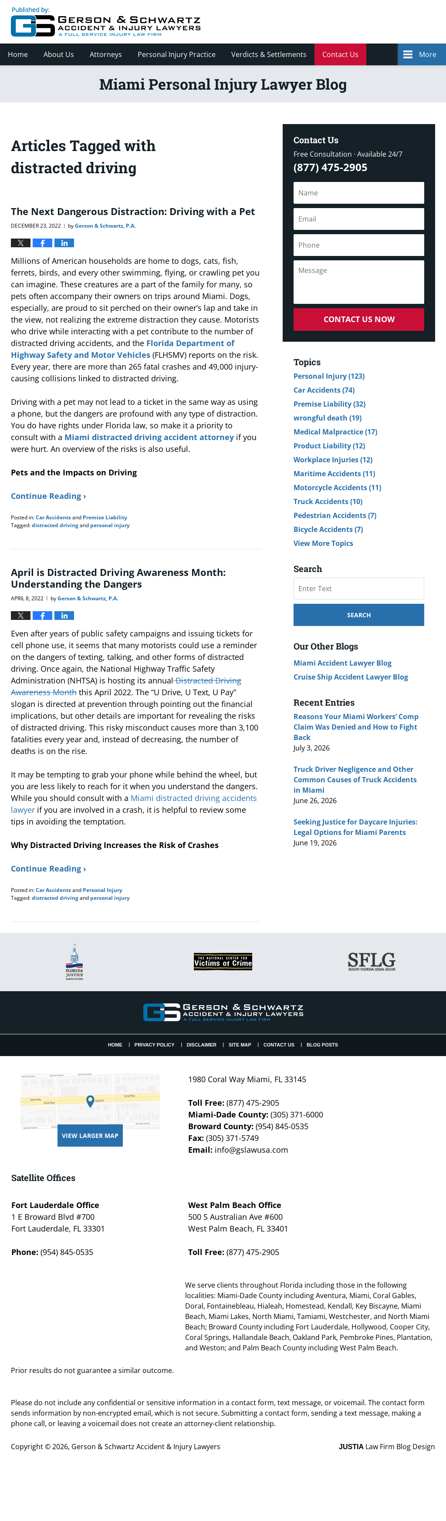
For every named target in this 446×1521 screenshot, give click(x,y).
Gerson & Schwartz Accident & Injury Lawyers (145, 1446)
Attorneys (106, 54)
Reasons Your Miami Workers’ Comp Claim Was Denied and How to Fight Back (356, 727)
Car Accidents (53, 517)
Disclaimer (201, 1044)
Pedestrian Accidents (335, 515)
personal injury (110, 525)
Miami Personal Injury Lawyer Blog (105, 22)
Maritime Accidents (334, 473)
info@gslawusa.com (251, 1149)
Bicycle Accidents (328, 529)
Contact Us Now (359, 319)
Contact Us (340, 54)
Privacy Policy (155, 1044)
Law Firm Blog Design (387, 1446)
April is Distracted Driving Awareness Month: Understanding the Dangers (118, 577)
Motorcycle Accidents (337, 487)
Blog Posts (322, 1044)
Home (18, 54)
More (427, 54)
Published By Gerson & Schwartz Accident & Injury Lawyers (362, 22)
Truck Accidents (328, 501)
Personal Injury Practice (177, 54)
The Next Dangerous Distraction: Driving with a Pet (133, 211)
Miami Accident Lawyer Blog (343, 663)
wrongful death (328, 418)
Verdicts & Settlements (269, 54)
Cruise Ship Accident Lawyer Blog (351, 677)
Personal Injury (102, 890)
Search (359, 615)
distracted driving (55, 525)
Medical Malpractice (335, 432)
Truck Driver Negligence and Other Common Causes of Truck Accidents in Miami (355, 779)
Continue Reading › (48, 496)
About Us (59, 54)
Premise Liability (105, 517)
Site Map (240, 1044)
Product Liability (329, 446)
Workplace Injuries (333, 459)
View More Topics (323, 543)
